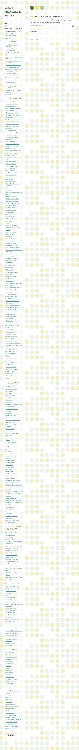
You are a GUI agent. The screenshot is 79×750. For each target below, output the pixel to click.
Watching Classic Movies (12, 124)
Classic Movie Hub (10, 101)
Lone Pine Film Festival (12, 633)
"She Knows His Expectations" (13, 65)
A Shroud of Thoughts (11, 218)
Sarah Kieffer (9, 672)
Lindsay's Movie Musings (12, 305)
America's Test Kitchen (11, 679)
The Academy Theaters (12, 550)
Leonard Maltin (10, 371)
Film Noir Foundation (11, 375)
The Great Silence (10, 643)
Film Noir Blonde (10, 332)
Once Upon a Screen (11, 153)
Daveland (8, 489)
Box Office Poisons (11, 232)
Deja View (8, 496)
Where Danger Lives (11, 358)
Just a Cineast (9, 179)
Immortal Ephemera (11, 196)
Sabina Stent (9, 281)
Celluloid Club (9, 327)
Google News (9, 730)
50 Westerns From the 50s (12, 115)
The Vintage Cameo (11, 210)
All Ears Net (9, 451)
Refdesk (8, 728)
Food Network (9, 683)
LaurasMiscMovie (10, 82)
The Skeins (9, 364)
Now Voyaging (9, 318)
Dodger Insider (9, 617)
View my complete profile (11, 35)
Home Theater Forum (11, 397)
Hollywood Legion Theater (12, 559)
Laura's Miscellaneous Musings (13, 11)
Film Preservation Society (12, 433)
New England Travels (11, 715)
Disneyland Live (10, 487)
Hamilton (8, 437)
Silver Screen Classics (11, 260)
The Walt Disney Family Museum (14, 502)
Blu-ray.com (9, 402)
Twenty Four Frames (11, 175)
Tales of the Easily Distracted (13, 323)
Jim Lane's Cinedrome (11, 351)
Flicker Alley (9, 413)
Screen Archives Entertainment (14, 404)
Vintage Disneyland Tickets (13, 480)
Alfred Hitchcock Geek (11, 245)
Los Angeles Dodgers (11, 614)
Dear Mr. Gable (10, 238)
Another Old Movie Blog (12, 104)
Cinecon (8, 575)
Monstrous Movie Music (12, 726)
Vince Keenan (9, 236)
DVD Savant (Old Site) (11, 389)
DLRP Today (9, 476)
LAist (7, 595)
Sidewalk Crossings (11, 161)
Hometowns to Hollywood (12, 137)
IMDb (7, 378)
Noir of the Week (10, 234)
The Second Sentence (11, 710)
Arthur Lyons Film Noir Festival (14, 568)
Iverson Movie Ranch (11, 608)
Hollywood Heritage (11, 591)
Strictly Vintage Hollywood (12, 203)
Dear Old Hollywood (11, 353)
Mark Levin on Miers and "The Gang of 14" (49, 16)
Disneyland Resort (10, 518)
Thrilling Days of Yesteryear (13, 343)
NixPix (7, 177)
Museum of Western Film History (14, 630)
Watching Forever (10, 187)
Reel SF (8, 355)
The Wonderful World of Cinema (14, 283)
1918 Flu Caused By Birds (12, 52)
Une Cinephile (9, 329)
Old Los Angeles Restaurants (13, 599)
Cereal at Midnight (10, 168)
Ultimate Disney (10, 462)
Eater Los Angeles (10, 597)
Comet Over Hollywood (12, 112)
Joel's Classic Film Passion (13, 227)
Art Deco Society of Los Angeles (14, 588)
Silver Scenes (9, 194)
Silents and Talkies (10, 314)
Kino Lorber (9, 411)
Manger (8, 668)
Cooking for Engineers (11, 657)
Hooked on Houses (11, 708)
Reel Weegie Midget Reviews (13, 287)
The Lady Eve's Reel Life (12, 172)
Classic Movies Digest (11, 296)
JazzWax (8, 697)
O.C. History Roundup (11, 610)
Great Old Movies (10, 141)
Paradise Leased (10, 602)
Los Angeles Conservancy (12, 586)
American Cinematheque (12, 532)
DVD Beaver (9, 400)
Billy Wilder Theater (11, 543)
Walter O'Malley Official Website (14, 619)
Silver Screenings (10, 181)
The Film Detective (11, 415)
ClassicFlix (9, 94)
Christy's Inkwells (10, 216)
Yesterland (8, 458)
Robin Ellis (8, 666)
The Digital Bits (10, 386)
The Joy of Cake (10, 54)
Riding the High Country (12, 121)
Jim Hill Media (9, 469)
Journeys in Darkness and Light (14, 192)
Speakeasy (9, 128)
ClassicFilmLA (9, 579)
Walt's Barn (9, 504)
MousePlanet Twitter (11, 456)
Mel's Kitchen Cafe (11, 663)
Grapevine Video (10, 429)
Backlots (8, 223)
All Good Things (10, 338)
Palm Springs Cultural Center (13, 566)
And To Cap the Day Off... (12, 67)
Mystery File (9, 702)
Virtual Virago (9, 253)
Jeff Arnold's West (10, 148)
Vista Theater (9, 557)
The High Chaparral (11, 724)
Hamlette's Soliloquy (11, 135)
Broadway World (10, 695)
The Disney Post (10, 507)
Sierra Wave (9, 645)
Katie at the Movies (11, 155)
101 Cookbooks (10, 652)
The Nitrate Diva (10, 212)
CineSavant (9, 391)
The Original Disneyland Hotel (13, 500)
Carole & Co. (9, 241)
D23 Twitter (9, 513)
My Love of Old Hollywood (12, 325)
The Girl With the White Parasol (14, 309)
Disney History (9, 465)
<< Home (34, 36)
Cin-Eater (8, 360)
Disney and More (10, 478)
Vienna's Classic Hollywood (13, 132)
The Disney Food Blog (11, 473)
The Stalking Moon (11, 312)
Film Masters (9, 431)
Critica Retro (9, 285)
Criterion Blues (9, 269)
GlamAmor (9, 214)
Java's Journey (10, 170)
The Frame (9, 278)
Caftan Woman (10, 362)
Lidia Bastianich (10, 677)
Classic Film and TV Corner (13, 289)
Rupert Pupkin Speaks (11, 225)
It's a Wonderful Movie (11, 722)
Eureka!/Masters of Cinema (13, 420)
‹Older (36, 39)
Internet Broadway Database (13, 690)
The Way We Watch (11, 334)
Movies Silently (10, 221)
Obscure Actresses (11, 243)
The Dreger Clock (10, 612)
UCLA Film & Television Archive (14, 541)
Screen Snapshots (10, 303)
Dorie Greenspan (10, 674)
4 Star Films (9, 139)
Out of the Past (10, 110)
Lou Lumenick (9, 373)
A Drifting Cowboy (10, 265)
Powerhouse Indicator (11, 417)
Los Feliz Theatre (10, 539)
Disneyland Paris (10, 522)
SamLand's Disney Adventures (13, 484)
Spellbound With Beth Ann (12, 198)
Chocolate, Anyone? (11, 73)
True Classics (9, 321)
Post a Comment (38, 34)
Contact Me (7, 38)
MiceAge (8, 449)
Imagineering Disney (11, 498)
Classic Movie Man (11, 164)
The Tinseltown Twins (11, 166)
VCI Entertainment (10, 406)
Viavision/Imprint (10, 422)
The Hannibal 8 (10, 117)
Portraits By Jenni (10, 256)
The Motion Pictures (11, 276)
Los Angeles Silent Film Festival (14, 577)
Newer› (32, 39)
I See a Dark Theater (11, 205)
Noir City (8, 570)
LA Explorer (9, 593)
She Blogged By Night (11, 307)
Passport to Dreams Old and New (14, 491)
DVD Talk (8, 393)
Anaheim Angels (10, 621)
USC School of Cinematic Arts (13, 546)
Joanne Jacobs (10, 713)
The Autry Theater (10, 552)
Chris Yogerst (9, 274)
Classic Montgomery (11, 106)
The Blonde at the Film (11, 258)
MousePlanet (9, 453)
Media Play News (10, 395)
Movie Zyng (9, 435)
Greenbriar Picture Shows (12, 126)
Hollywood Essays (10, 349)
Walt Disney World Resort (12, 520)
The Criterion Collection (12, 409)
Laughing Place (10, 460)
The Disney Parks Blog (12, 516)
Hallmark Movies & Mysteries (13, 719)
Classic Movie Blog (11, 316)
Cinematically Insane (11, 294)
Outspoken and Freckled (12, 201)
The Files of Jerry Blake (12, 272)
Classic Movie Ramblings (12, 144)
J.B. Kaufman (9, 262)
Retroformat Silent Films (12, 561)
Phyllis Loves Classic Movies (13, 150)
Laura (6, 25)
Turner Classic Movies (11, 369)
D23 (7, 511)
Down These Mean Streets (13, 301)
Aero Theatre (9, 537)
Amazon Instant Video (11, 442)
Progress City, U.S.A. (11, 482)
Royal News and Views (12, 706)
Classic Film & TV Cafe (12, 146)
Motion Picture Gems (11, 340)
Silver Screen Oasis (11, 367)
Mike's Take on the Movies (12, 247)
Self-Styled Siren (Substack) (13, 108)
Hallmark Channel (10, 717)
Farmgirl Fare (9, 654)
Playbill (8, 693)
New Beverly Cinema (11, 555)
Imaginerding (9, 471)
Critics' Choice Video (11, 424)
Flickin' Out (9, 292)
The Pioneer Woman (11, 659)
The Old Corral (9, 267)
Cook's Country (10, 681)
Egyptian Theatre (10, 535)
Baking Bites (9, 661)
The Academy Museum (12, 548)
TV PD (7, 119)
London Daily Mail (10, 704)
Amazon (8, 440)
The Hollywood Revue (11, 207)
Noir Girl (8, 230)
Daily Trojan (9, 623)
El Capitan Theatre (11, 509)
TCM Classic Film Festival (12, 572)
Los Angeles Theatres (11, 563)
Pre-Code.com (9, 190)
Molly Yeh (8, 670)
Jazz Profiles (9, 699)
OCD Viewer (9, 298)
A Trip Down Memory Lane (12, 336)
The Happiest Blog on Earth (13, 493)
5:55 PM (42, 25)
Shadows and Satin (11, 130)
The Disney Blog (10, 467)
